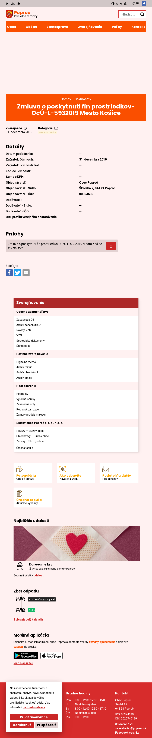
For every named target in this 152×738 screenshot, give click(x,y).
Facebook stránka (127, 676)
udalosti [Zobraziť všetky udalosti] (39, 519)
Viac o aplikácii (23, 607)
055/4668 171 (124, 668)
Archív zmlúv (47, 76)
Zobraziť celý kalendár (28, 563)
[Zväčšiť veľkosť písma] (125, 3)
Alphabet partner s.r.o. (54, 719)
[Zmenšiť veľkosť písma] (117, 3)
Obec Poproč (47, 723)
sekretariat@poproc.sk (130, 672)
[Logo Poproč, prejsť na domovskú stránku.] (21, 14)
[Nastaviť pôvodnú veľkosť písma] (121, 3)
